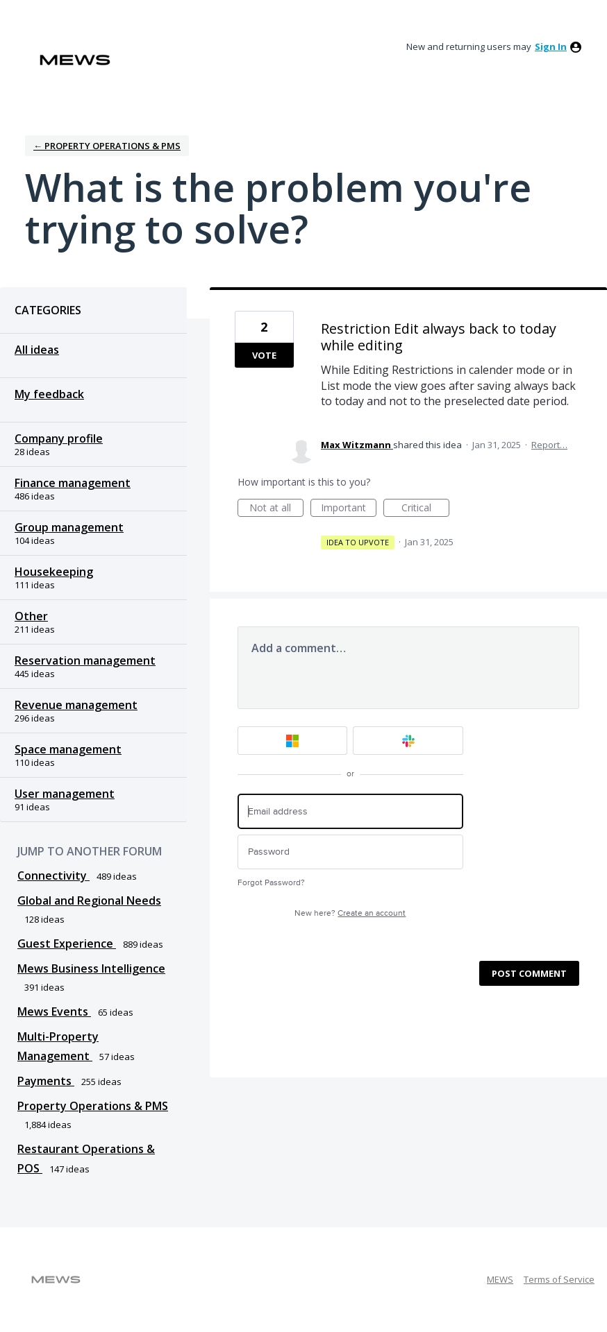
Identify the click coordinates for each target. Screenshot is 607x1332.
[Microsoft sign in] (293, 740)
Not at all (276, 509)
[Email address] (350, 811)
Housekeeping (54, 571)
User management (65, 793)
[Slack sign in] (408, 740)
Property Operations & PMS (92, 1105)
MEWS (500, 1279)
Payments (45, 1080)
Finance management (73, 482)
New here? (350, 913)
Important (348, 509)
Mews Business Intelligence (91, 968)
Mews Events (54, 1011)
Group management (69, 527)
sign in (551, 46)
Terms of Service (559, 1279)
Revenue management (76, 704)
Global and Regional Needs (89, 900)
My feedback (49, 394)
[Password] (350, 852)
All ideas (37, 349)
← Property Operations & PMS (107, 145)
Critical (425, 509)
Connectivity (53, 875)
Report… (549, 444)
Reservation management (85, 660)
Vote (264, 355)
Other (31, 616)
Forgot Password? (271, 883)
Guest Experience (66, 943)
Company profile (59, 438)
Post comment (529, 973)
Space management (68, 749)
